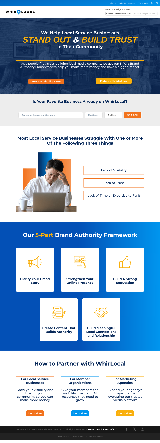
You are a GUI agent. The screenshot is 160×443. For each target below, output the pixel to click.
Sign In (113, 3)
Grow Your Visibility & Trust (46, 81)
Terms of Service (95, 440)
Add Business (127, 3)
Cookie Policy (78, 440)
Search (132, 116)
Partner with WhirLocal (114, 81)
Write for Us (143, 3)
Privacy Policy (63, 440)
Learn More (35, 416)
